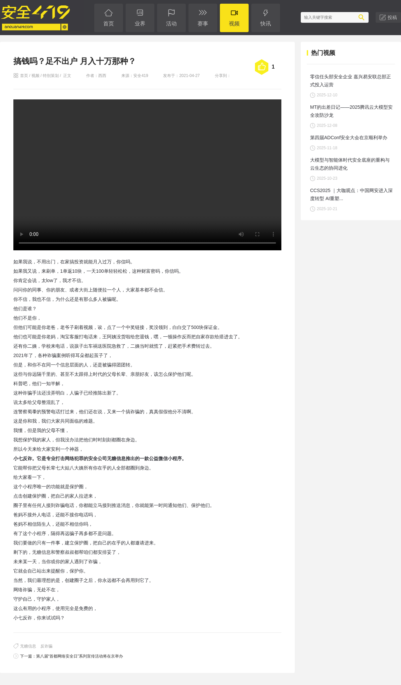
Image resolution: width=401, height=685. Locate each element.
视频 (35, 75)
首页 (24, 75)
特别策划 (51, 75)
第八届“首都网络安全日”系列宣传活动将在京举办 (79, 656)
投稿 (392, 17)
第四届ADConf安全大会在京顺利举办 (348, 137)
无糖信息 (28, 646)
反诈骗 (46, 646)
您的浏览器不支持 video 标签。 (147, 174)
